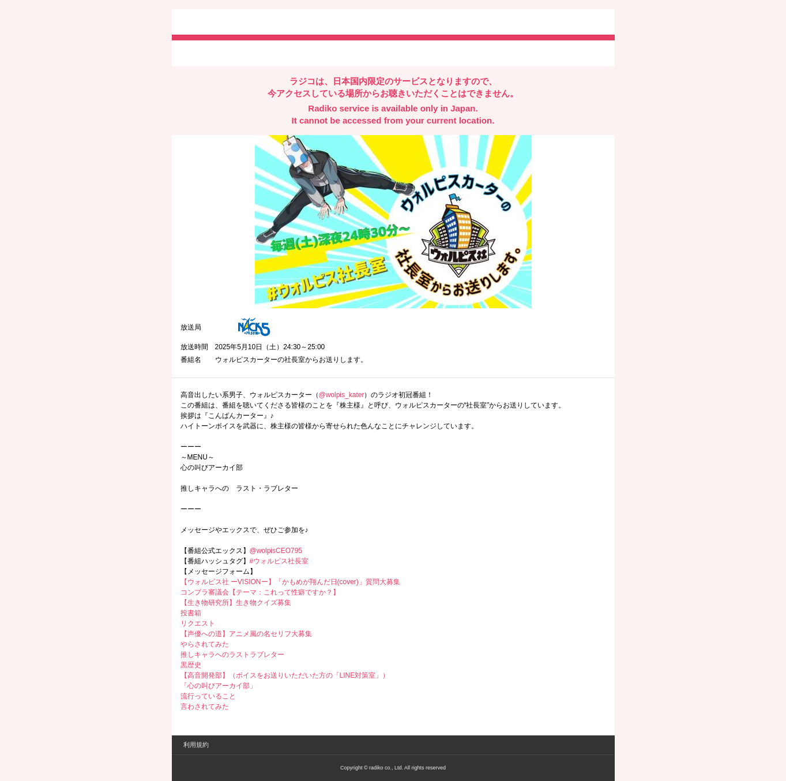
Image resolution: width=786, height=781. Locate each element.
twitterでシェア (198, 52)
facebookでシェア (245, 52)
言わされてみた (204, 706)
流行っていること (208, 696)
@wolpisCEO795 (276, 551)
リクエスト (197, 623)
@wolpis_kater (341, 395)
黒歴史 (190, 665)
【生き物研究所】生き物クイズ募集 (235, 603)
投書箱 (190, 613)
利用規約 (196, 744)
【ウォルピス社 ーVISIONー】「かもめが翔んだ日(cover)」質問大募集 (290, 582)
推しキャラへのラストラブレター (232, 655)
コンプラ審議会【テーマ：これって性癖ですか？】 (260, 592)
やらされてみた (204, 644)
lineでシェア (298, 52)
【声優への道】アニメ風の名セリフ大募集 (246, 634)
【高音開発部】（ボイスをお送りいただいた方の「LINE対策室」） (285, 675)
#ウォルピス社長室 (279, 561)
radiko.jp (215, 23)
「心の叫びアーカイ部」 (218, 686)
